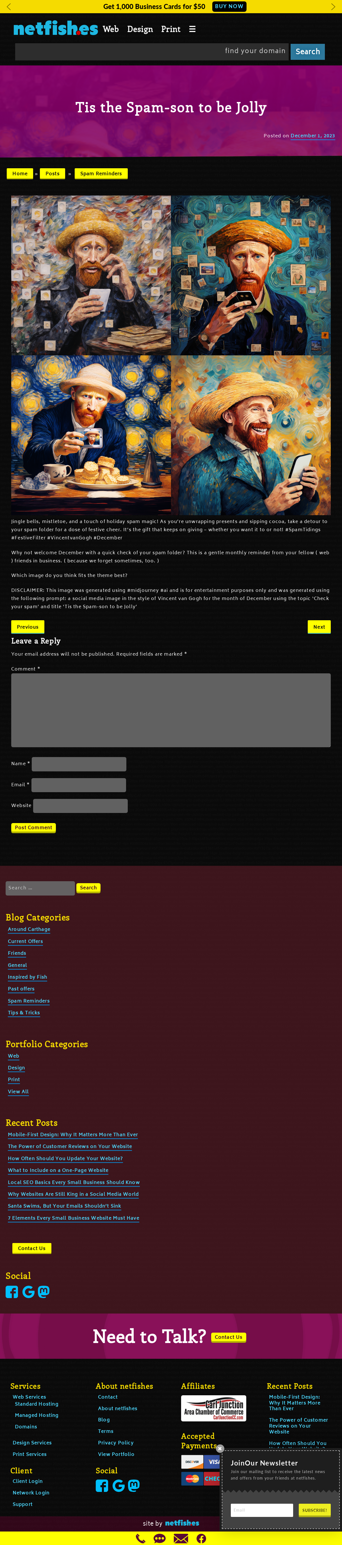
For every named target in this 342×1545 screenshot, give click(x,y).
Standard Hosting (36, 1404)
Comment (25, 669)
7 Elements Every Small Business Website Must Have (73, 1219)
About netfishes (117, 1409)
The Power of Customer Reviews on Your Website (70, 1147)
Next (319, 627)
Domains (26, 1427)
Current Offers (25, 942)
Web (111, 29)
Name (20, 764)
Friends (17, 954)
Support (23, 1505)
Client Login (28, 1482)
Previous (28, 627)
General (17, 966)
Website (21, 806)
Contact (108, 1397)
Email (20, 785)
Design (140, 29)
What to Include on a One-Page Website (58, 1171)
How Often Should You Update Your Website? (65, 1159)
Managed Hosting (37, 1416)
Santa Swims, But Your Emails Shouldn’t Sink (64, 1206)
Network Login (31, 1493)
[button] (8, 6)
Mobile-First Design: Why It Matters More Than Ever (73, 1135)
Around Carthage (29, 930)
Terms (105, 1432)
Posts (52, 174)
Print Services (30, 1455)
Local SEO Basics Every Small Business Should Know (74, 1183)
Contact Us (32, 1249)
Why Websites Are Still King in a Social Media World (73, 1195)
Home (20, 174)
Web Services (29, 1397)
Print (171, 29)
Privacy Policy (116, 1443)
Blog (104, 1420)
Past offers (21, 989)
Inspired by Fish (27, 977)
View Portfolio (116, 1455)
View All (18, 1092)
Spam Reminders (101, 174)
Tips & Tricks (24, 1013)
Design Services (32, 1443)
